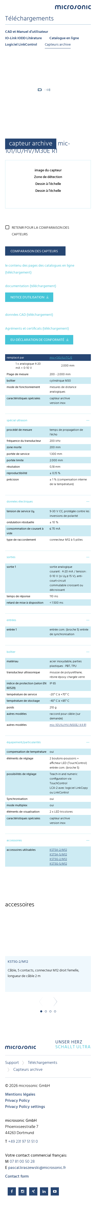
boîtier (11, 380)
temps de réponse (18, 596)
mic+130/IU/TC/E (61, 357)
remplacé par (15, 357)
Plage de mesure (17, 374)
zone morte (14, 447)
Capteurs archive (58, 45)
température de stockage (23, 701)
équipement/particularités (24, 742)
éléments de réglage (20, 758)
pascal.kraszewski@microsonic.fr (37, 1168)
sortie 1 (11, 567)
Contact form (17, 1176)
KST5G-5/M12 (58, 863)
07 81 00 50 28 (22, 1161)
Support (12, 1063)
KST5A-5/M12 (58, 854)
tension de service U (20, 511)
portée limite (15, 460)
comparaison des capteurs (34, 251)
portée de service (18, 454)
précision (13, 479)
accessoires (14, 840)
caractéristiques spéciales (23, 398)
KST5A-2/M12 (58, 850)
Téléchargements (42, 1063)
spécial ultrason (17, 420)
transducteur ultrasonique (23, 672)
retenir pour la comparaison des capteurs (40, 231)
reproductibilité (17, 473)
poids (10, 707)
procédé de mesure (19, 430)
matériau (12, 661)
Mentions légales (20, 1094)
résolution (13, 466)
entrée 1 (12, 629)
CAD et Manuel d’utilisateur (26, 32)
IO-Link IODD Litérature (23, 38)
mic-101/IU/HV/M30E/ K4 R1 (68, 725)
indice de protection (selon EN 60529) (26, 686)
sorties (11, 557)
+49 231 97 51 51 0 (23, 1141)
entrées (11, 620)
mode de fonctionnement (23, 387)
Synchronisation (17, 799)
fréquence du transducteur (24, 441)
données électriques (20, 501)
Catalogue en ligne (64, 38)
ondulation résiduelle (20, 522)
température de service (22, 694)
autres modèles (17, 714)
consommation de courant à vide (25, 531)
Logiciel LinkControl (21, 45)
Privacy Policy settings (25, 1107)
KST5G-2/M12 (58, 859)
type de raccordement (21, 539)
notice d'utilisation (27, 297)
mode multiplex (17, 805)
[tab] (48, 420)
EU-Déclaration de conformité (37, 340)
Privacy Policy (17, 1100)
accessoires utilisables (21, 850)
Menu (7, 6)
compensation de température (26, 751)
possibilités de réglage (21, 774)
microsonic (20, 1049)
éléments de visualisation (23, 811)
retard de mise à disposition (25, 602)
